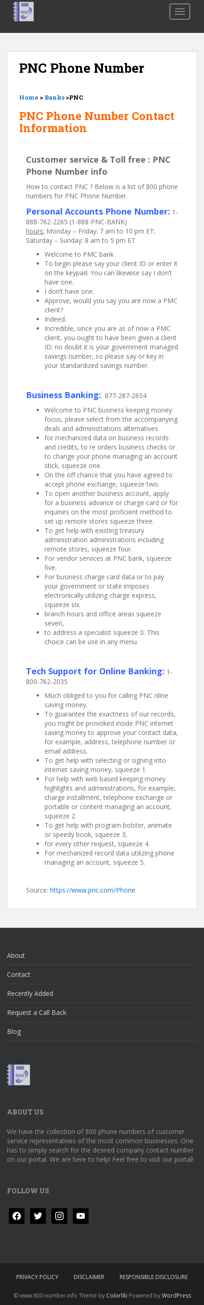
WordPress (176, 1295)
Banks (54, 97)
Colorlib (117, 1295)
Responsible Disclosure (154, 1277)
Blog (14, 1031)
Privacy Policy (37, 1277)
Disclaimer (89, 1277)
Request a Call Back (36, 1012)
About (16, 955)
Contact (19, 974)
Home (28, 97)
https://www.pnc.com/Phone (92, 890)
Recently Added (30, 993)
